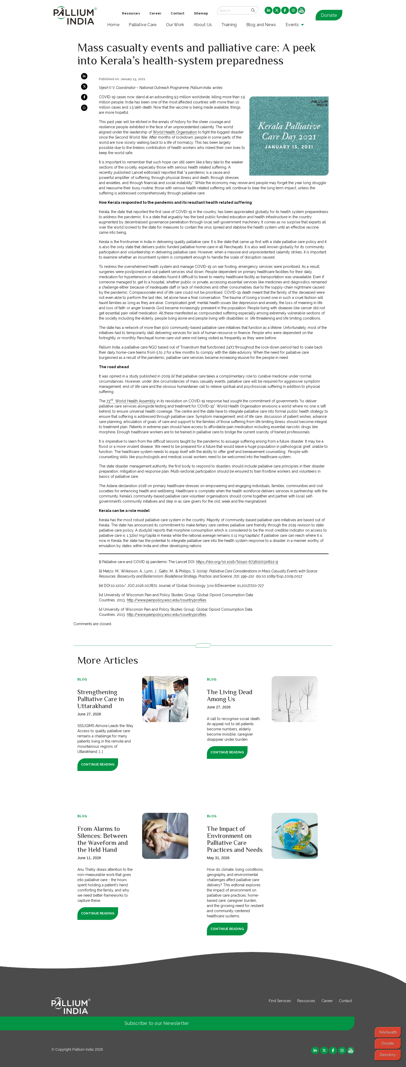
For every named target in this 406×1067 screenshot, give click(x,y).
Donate (329, 15)
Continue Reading (97, 764)
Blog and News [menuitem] (261, 24)
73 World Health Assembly (130, 401)
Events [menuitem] (292, 24)
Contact (345, 1001)
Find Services (280, 1001)
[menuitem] (268, 10)
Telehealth (388, 1032)
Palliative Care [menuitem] (142, 24)
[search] (253, 10)
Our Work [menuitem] (175, 24)
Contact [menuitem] (177, 13)
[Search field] (232, 10)
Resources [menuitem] (131, 13)
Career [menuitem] (155, 13)
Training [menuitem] (229, 24)
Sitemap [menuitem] (201, 13)
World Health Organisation (175, 132)
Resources (306, 1001)
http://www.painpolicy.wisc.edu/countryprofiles (166, 600)
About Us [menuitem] (203, 24)
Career (327, 1001)
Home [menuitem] (113, 24)
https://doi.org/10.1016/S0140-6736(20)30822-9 (237, 562)
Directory (388, 1055)
